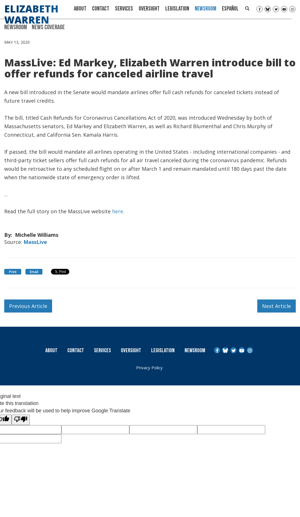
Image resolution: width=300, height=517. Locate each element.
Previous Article (28, 306)
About (80, 8)
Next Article (276, 306)
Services (124, 8)
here (117, 211)
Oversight (149, 8)
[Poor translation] (21, 420)
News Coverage (48, 27)
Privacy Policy (149, 367)
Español (230, 8)
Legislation (177, 8)
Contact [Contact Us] (100, 8)
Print (13, 271)
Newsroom (205, 8)
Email (34, 271)
